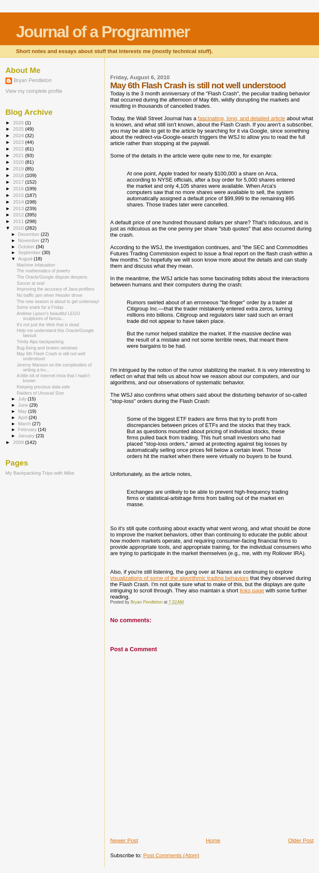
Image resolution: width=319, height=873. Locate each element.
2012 (19, 214)
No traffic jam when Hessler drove (50, 295)
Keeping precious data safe (43, 386)
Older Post (301, 840)
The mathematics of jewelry (43, 270)
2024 (19, 135)
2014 (19, 201)
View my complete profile (33, 91)
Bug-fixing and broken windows (47, 347)
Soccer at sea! (31, 283)
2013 (19, 208)
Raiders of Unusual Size (40, 392)
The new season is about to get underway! (58, 301)
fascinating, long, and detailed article (241, 118)
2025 (19, 128)
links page (252, 590)
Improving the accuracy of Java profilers (55, 288)
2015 (19, 195)
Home (213, 840)
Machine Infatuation (36, 264)
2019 (19, 168)
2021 (19, 155)
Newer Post (124, 840)
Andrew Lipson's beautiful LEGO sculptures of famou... (48, 316)
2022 (19, 148)
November (29, 240)
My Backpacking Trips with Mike (39, 472)
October (27, 246)
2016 (19, 188)
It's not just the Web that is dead (48, 324)
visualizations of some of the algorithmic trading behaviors (179, 578)
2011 (19, 221)
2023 (19, 142)
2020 (19, 162)
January (27, 435)
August (26, 258)
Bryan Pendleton (33, 80)
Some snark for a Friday (40, 307)
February (28, 429)
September (30, 252)
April (23, 417)
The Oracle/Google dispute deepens (52, 276)
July (23, 398)
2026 (19, 122)
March (25, 423)
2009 (19, 442)
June (23, 405)
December (29, 234)
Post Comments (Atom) (171, 855)
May (23, 411)
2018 (19, 175)
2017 (19, 181)
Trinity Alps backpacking (40, 341)
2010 (19, 227)
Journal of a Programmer (102, 32)
